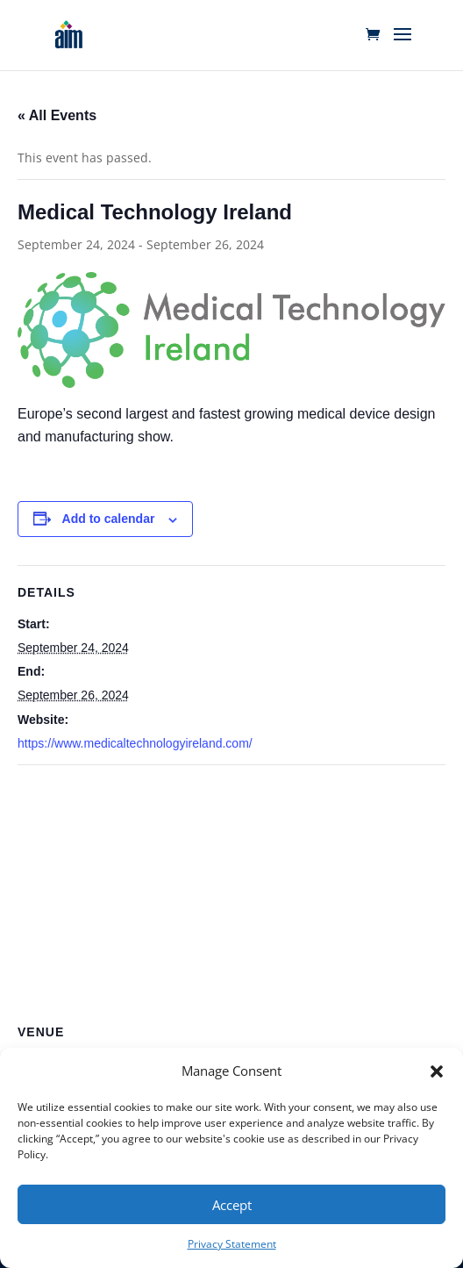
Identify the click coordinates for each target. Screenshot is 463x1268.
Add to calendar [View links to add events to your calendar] (108, 519)
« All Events (57, 115)
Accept (232, 1205)
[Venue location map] (231, 892)
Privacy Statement (232, 1243)
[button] (436, 1071)
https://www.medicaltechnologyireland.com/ (135, 743)
